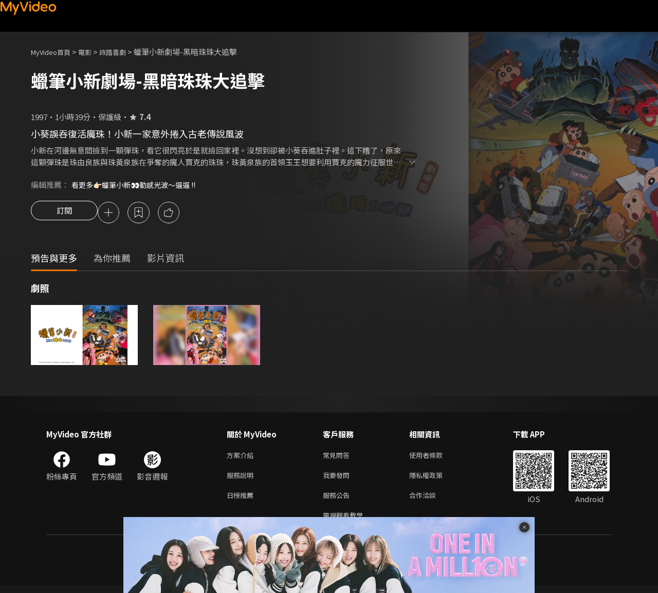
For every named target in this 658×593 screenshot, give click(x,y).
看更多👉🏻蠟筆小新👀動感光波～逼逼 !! (138, 184)
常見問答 (338, 457)
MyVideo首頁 (54, 51)
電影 (93, 51)
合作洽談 (430, 500)
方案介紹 (242, 457)
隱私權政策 (434, 478)
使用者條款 (434, 457)
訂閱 (64, 213)
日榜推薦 (242, 500)
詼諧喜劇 (123, 51)
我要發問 (338, 478)
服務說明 (242, 478)
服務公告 (338, 500)
